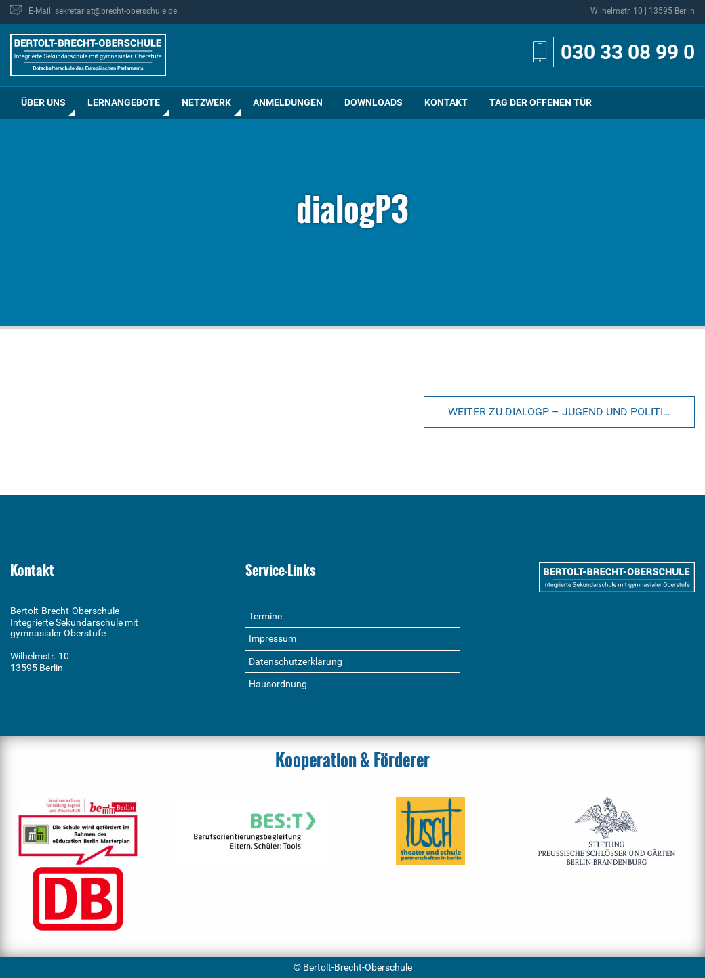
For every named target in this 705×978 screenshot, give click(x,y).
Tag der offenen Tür (540, 102)
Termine (265, 616)
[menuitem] (43, 103)
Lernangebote (123, 102)
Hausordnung (278, 683)
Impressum (272, 638)
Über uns (43, 102)
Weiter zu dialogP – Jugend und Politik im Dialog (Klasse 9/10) (571, 411)
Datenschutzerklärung (295, 661)
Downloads (373, 102)
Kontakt (446, 102)
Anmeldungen (288, 102)
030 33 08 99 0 (628, 52)
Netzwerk (206, 102)
